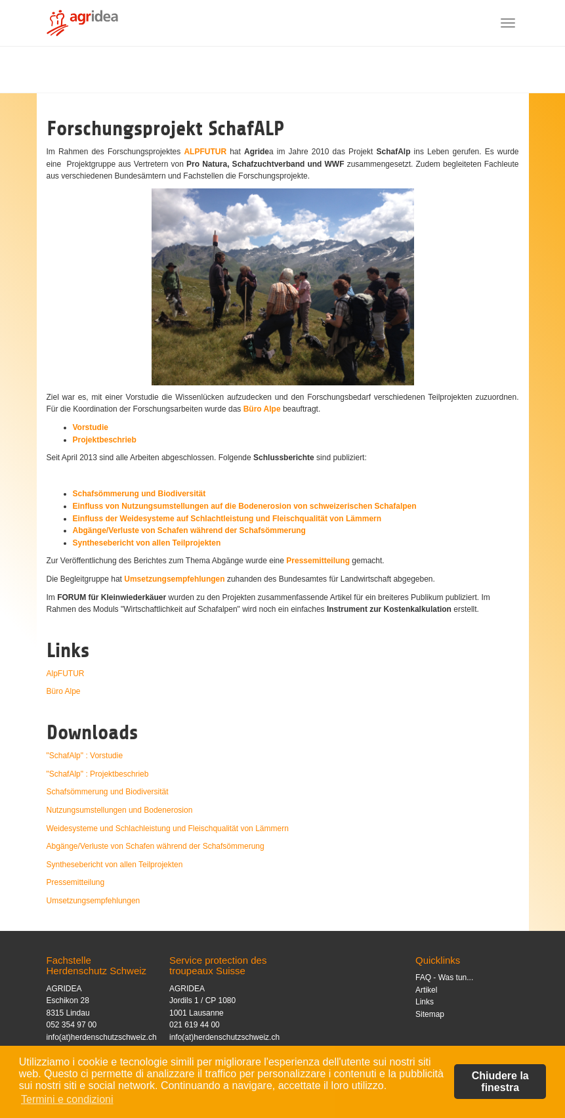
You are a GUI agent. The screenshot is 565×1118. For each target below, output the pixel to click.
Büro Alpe (262, 409)
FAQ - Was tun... (444, 977)
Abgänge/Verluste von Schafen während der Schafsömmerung (189, 530)
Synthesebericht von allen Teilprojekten (147, 543)
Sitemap (429, 1014)
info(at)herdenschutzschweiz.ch (102, 1037)
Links (424, 1001)
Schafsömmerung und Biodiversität (139, 493)
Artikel (426, 990)
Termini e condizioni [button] (67, 1099)
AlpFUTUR (66, 673)
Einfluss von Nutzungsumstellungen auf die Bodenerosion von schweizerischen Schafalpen (245, 506)
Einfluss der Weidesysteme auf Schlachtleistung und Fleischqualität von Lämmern (227, 518)
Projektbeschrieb (104, 439)
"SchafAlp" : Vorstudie (85, 755)
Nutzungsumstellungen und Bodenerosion (120, 810)
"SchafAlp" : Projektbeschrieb (98, 774)
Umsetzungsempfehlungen (174, 579)
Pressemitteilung (318, 560)
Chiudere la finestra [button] (500, 1081)
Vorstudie (90, 427)
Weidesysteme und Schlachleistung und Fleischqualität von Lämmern (168, 828)
